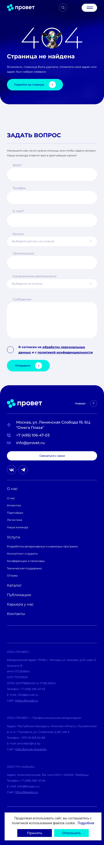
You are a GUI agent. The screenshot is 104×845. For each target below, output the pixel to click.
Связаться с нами (52, 455)
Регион (18, 234)
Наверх (86, 403)
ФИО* (17, 165)
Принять (34, 833)
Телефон (19, 188)
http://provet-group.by (31, 749)
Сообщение (22, 299)
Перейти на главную (35, 84)
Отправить (28, 365)
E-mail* (18, 211)
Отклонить (71, 833)
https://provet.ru (26, 700)
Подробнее (86, 823)
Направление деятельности (34, 276)
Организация (23, 253)
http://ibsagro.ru (26, 792)
